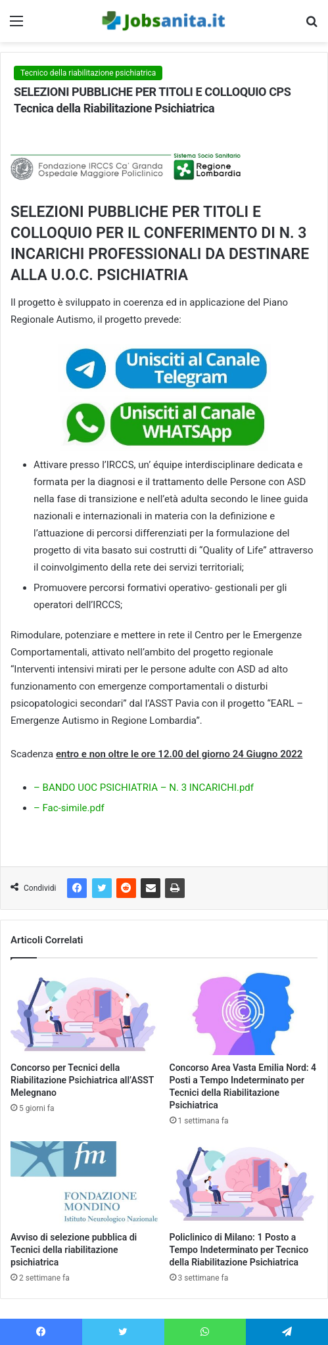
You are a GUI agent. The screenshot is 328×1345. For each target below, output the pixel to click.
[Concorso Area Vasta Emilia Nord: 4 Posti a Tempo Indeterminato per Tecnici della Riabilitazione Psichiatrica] (244, 1013)
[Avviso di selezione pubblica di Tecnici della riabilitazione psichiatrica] (85, 1183)
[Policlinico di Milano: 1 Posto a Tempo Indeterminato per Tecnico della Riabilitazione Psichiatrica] (244, 1183)
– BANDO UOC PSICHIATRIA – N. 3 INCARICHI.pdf (144, 787)
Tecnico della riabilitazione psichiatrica (88, 73)
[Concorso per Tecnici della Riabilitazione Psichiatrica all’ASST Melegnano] (85, 1013)
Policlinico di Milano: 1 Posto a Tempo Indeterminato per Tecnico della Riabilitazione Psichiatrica (239, 1249)
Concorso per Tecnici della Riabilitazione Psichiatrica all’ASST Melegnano (82, 1080)
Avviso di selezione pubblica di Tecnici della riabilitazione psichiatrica (74, 1249)
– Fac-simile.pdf (69, 808)
